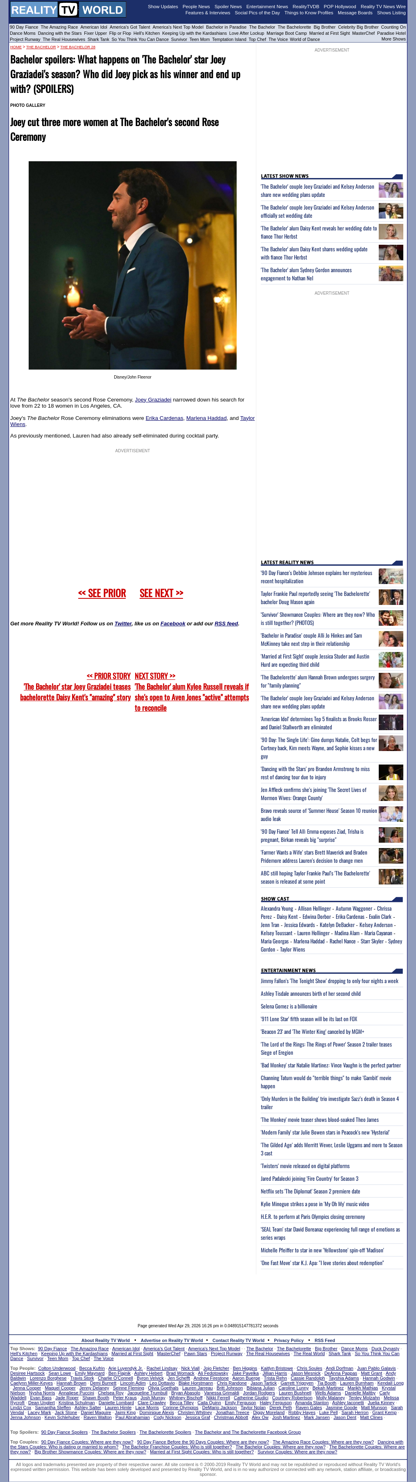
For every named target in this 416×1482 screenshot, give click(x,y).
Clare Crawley (152, 1402)
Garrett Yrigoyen (297, 1382)
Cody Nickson (167, 1417)
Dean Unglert (41, 1402)
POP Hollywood (340, 6)
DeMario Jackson (219, 1407)
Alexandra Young (277, 908)
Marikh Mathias (363, 1387)
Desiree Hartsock (27, 1373)
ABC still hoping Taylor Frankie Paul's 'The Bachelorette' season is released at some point (315, 877)
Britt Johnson (230, 1387)
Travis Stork (82, 1378)
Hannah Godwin (379, 1378)
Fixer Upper (95, 33)
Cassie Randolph (308, 1378)
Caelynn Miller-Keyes (31, 1382)
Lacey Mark (39, 1412)
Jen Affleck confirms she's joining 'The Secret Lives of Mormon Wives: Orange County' (313, 793)
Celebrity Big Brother (358, 27)
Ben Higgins (245, 1368)
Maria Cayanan (378, 933)
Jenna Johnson (25, 1417)
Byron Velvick (150, 1378)
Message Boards (355, 12)
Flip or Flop (120, 33)
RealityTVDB (306, 6)
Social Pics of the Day (257, 12)
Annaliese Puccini (76, 1392)
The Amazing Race (59, 27)
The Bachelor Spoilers (113, 1432)
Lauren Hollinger (313, 933)
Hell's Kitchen (146, 33)
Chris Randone (231, 1382)
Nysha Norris (42, 1392)
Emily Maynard (90, 1373)
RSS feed (226, 623)
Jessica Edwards (299, 924)
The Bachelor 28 (77, 47)
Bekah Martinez (328, 1387)
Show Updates (163, 6)
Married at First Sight (329, 33)
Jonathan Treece (232, 1412)
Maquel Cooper (60, 1387)
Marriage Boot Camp (287, 33)
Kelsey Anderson (376, 924)
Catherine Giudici (251, 1397)
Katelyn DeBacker (337, 924)
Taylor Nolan (253, 1407)
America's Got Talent (130, 27)
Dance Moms (23, 33)
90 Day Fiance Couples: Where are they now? (87, 1441)
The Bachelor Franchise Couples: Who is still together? (177, 1446)
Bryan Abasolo (185, 1392)
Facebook (173, 623)
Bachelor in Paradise (226, 27)
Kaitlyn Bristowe (277, 1368)
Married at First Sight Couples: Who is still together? (202, 1451)
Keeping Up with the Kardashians (194, 33)
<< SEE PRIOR (102, 592)
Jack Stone (66, 1412)
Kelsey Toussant (276, 933)
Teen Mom (200, 39)
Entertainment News (267, 6)
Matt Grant (371, 1373)
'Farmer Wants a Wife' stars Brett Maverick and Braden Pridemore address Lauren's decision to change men (314, 856)
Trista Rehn (275, 1378)
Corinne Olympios (180, 1407)
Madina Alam (347, 933)
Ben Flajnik (120, 1373)
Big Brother (325, 27)
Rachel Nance (343, 941)
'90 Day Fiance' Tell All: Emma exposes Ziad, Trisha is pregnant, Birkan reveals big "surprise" (312, 835)
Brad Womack (180, 1373)
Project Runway (25, 39)
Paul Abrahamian (132, 1417)
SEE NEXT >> (161, 592)
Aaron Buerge (246, 1378)
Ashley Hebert (148, 1373)
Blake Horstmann (196, 1382)
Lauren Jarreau (197, 1387)
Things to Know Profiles (309, 12)
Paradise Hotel (391, 33)
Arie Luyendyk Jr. (126, 1368)
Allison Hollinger (314, 908)
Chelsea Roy (111, 1392)
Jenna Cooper (27, 1387)
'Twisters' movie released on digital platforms (305, 1166)
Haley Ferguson (276, 1402)
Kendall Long (391, 1382)
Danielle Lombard (116, 1402)
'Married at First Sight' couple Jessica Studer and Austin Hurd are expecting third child (315, 660)
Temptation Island (229, 39)
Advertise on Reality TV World (172, 1340)
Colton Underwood (56, 1368)
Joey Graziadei (153, 400)
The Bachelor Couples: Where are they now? (281, 1446)
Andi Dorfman (339, 1368)
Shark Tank (98, 39)
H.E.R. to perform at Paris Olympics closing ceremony (313, 1216)
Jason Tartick (264, 1382)
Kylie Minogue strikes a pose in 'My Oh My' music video (315, 1204)
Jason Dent (345, 1417)
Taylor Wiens (292, 949)
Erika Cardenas (164, 418)
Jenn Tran (270, 924)
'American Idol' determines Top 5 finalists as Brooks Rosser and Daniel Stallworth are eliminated (319, 723)
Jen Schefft (178, 1378)
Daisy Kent (287, 916)
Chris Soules (309, 1368)
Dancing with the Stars (60, 33)
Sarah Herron (355, 1412)
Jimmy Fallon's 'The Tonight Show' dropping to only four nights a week (329, 981)
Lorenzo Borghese (48, 1378)
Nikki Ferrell (218, 1397)
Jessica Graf (197, 1417)
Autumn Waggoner (354, 908)
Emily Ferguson (240, 1402)
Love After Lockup (246, 33)
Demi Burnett (103, 1382)
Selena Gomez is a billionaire (289, 1006)
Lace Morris (147, 1407)
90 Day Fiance (24, 27)
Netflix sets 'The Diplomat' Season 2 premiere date (310, 1191)
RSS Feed (325, 1340)
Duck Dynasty (385, 1348)
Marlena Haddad (206, 418)
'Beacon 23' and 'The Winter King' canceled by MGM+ (312, 1031)
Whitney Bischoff (186, 1397)
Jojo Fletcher (216, 1368)
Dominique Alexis (157, 1412)
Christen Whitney (195, 1412)
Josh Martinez (286, 1417)
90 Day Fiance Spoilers (64, 1432)
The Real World (309, 1353)
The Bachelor (262, 27)
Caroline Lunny (293, 1387)
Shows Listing (391, 12)
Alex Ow (260, 1417)
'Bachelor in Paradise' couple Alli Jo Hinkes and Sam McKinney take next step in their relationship (311, 639)
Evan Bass (41, 1397)
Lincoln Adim (132, 1382)
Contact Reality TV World (239, 1340)
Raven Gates (309, 1407)
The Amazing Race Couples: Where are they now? (323, 1441)
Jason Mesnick (306, 1373)
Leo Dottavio (162, 1382)
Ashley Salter (88, 1407)
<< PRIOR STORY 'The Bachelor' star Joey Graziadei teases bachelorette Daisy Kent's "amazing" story (75, 686)
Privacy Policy (288, 1340)
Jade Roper (67, 1397)
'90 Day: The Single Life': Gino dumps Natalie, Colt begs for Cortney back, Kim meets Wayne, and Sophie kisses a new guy (319, 747)
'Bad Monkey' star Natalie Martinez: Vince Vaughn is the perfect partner (331, 1065)
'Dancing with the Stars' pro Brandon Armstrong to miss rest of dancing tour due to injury (315, 773)
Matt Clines (371, 1417)
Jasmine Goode (341, 1407)
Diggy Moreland (269, 1412)
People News (196, 6)
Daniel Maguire (96, 1412)
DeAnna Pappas (340, 1373)
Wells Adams (328, 1392)
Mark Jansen (317, 1417)
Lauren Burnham (357, 1382)
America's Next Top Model (178, 27)
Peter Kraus (125, 1397)
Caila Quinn (209, 1402)
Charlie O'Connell (115, 1378)
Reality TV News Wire (383, 6)
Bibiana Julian (260, 1387)
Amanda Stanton (312, 1402)
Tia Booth (327, 1382)
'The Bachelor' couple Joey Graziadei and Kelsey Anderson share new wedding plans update (317, 190)
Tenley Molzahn (364, 1397)
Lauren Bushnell (295, 1392)
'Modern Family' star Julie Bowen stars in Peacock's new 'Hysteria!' (325, 1132)
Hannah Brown (71, 1382)
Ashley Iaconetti (348, 1402)
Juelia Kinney (381, 1402)
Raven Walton (98, 1417)
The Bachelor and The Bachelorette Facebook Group (248, 1432)
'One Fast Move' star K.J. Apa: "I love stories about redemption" (322, 1263)
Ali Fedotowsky (213, 1373)
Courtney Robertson (292, 1397)
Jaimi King (125, 1412)
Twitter (123, 623)
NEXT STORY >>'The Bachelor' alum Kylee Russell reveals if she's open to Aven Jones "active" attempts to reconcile (192, 691)
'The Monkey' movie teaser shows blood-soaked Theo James (320, 1119)
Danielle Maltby (360, 1392)
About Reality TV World (105, 1340)
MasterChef (363, 33)
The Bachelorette (294, 27)
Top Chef (257, 39)
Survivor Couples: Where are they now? (297, 1451)
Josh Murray (152, 1397)
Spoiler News (228, 6)
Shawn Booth (95, 1397)
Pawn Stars (195, 1353)
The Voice (279, 39)
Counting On (393, 27)
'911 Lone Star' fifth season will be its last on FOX (309, 1019)
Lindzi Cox (20, 1407)
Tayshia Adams (344, 1378)
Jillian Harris (274, 1373)
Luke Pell (328, 1412)
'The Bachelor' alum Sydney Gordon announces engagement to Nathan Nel (306, 274)
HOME (16, 47)
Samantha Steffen (53, 1407)
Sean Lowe (60, 1373)
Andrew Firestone (211, 1378)
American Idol (93, 27)
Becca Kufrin (92, 1368)
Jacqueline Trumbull (147, 1392)
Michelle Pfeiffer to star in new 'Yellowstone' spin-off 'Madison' (322, 1250)
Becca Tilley (182, 1402)
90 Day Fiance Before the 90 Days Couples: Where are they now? (203, 1441)
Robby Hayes (301, 1412)
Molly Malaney (330, 1397)
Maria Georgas (275, 941)
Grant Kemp (384, 1412)
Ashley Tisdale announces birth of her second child (311, 993)
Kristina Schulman (77, 1402)
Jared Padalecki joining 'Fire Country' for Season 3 (309, 1178)
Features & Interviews (208, 12)
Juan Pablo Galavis (376, 1368)
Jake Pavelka (245, 1373)
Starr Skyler (372, 941)
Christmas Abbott (231, 1417)
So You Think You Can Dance (140, 39)
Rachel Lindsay (162, 1368)
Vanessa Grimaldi (221, 1392)
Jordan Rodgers (259, 1392)
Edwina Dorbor (317, 916)
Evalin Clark (380, 916)
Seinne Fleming (128, 1387)
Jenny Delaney (94, 1387)
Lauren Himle (118, 1407)
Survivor (179, 39)
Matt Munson (374, 1407)
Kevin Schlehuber (62, 1417)
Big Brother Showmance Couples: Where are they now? (90, 1451)
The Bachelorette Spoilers (166, 1432)
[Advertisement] (208, 1292)
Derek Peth (280, 1407)
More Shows (394, 38)
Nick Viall (190, 1368)
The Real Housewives (64, 39)
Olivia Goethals (163, 1387)
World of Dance (305, 39)
